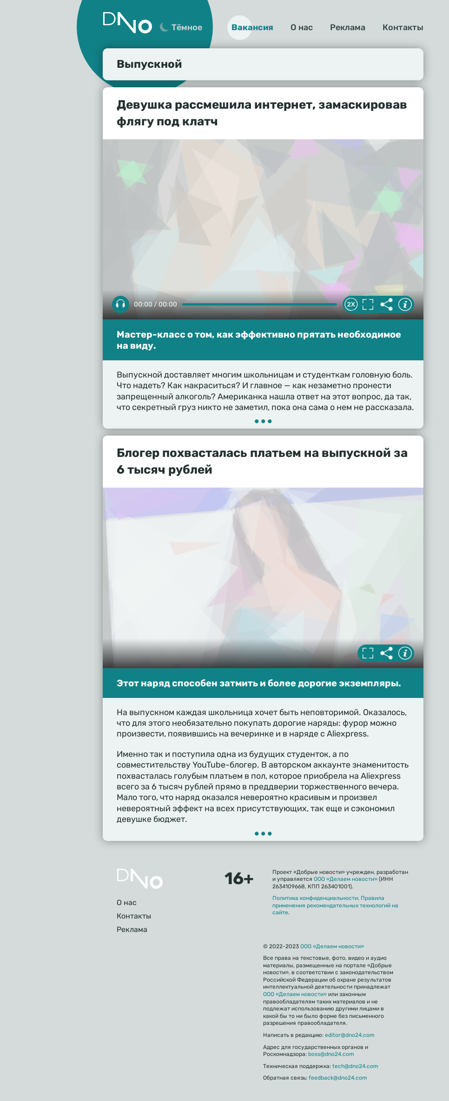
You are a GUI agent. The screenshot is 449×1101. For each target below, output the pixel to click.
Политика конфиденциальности (315, 898)
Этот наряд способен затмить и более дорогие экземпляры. (259, 683)
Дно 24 (127, 22)
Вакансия (252, 27)
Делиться (386, 304)
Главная (140, 879)
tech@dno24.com (355, 1066)
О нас (302, 27)
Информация (405, 304)
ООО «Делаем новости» (345, 879)
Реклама (347, 27)
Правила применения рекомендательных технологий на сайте (335, 905)
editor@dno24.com (350, 1035)
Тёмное (187, 27)
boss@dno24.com (331, 1054)
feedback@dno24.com (338, 1078)
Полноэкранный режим (367, 304)
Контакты (403, 27)
